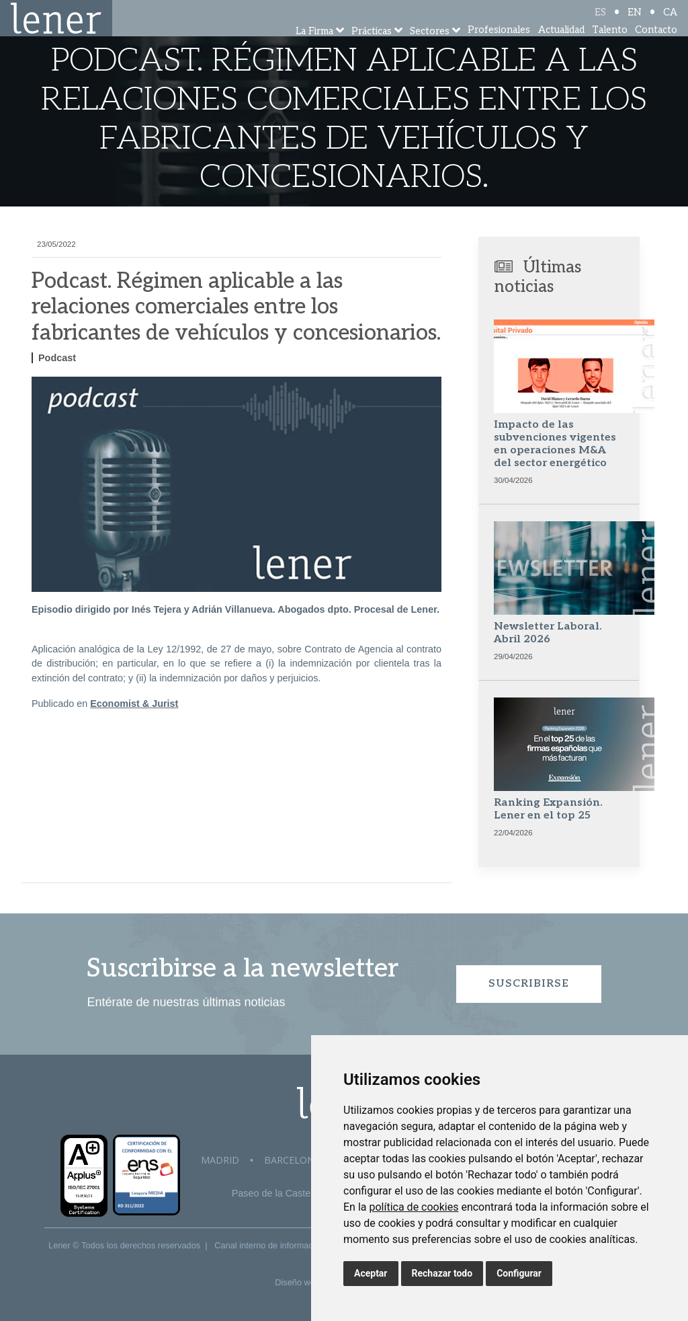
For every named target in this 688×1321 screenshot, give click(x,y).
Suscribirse (528, 983)
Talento (610, 46)
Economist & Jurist (134, 703)
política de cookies (413, 1207)
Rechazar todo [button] (442, 1273)
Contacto (656, 46)
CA (670, 22)
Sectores (429, 48)
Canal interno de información (269, 1245)
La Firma (314, 48)
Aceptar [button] (371, 1273)
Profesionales (499, 46)
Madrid (220, 1160)
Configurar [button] (519, 1273)
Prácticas (371, 48)
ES (600, 22)
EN (635, 22)
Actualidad (561, 46)
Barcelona (292, 1160)
